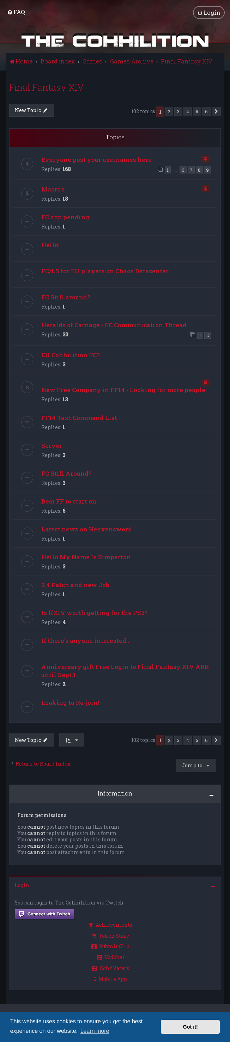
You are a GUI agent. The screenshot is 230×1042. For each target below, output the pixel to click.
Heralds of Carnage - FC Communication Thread (114, 325)
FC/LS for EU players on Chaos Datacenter (105, 271)
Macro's (53, 189)
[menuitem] (16, 12)
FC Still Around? (66, 473)
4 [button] (187, 111)
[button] (216, 111)
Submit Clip (110, 946)
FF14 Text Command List (79, 417)
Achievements (110, 924)
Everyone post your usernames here (96, 160)
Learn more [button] (94, 1031)
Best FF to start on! (69, 501)
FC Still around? (65, 297)
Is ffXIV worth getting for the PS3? (94, 612)
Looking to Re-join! (70, 702)
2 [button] (169, 111)
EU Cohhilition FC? (70, 355)
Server (51, 445)
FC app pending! (66, 217)
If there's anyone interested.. (85, 640)
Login (21, 885)
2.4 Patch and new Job (75, 584)
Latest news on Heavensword (86, 529)
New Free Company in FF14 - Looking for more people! (124, 389)
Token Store (110, 935)
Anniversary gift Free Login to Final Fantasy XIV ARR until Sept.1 (125, 670)
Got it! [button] (190, 1027)
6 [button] (206, 111)
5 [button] (197, 111)
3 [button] (178, 111)
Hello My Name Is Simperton (86, 557)
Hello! (50, 245)
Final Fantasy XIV (46, 87)
